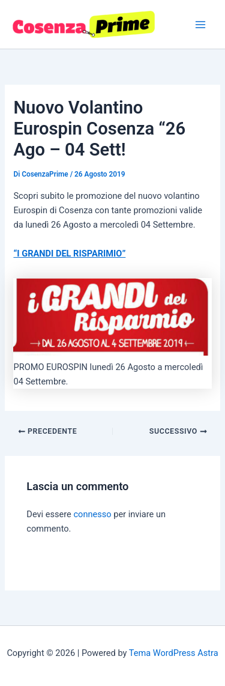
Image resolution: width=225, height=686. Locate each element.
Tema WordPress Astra (173, 653)
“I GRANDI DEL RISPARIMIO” (69, 253)
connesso (92, 514)
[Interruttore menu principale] (200, 24)
